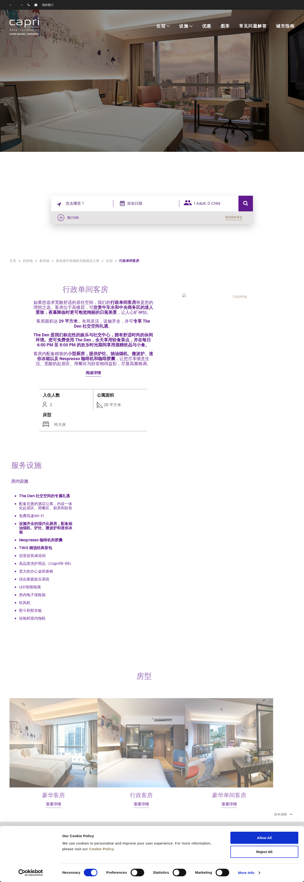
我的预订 (47, 5)
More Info (246, 873)
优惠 (206, 26)
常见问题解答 (253, 26)
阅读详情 (93, 373)
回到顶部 (283, 814)
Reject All (264, 852)
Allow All (264, 838)
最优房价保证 (233, 217)
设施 (183, 26)
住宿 (161, 26)
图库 (225, 26)
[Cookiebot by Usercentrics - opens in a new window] (31, 872)
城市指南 (285, 26)
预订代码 (73, 218)
